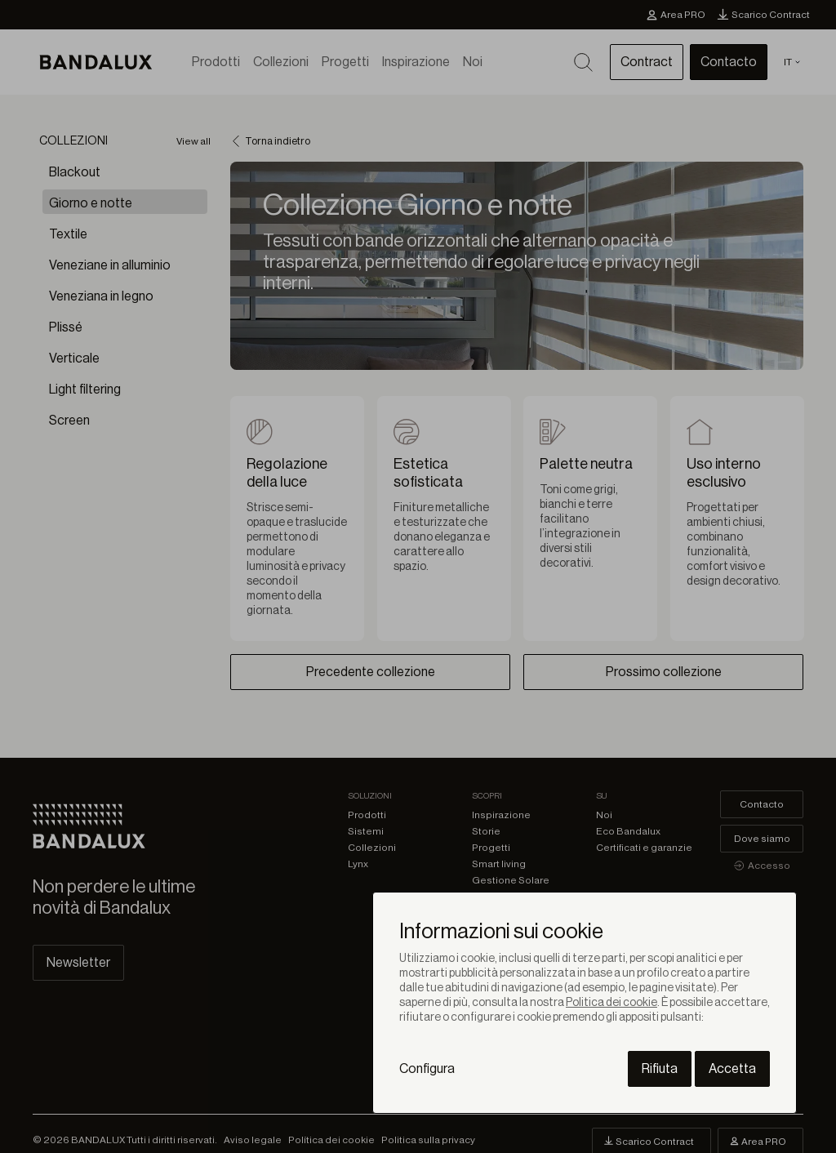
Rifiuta (660, 1068)
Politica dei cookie (611, 1002)
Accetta (732, 1068)
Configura (427, 1068)
